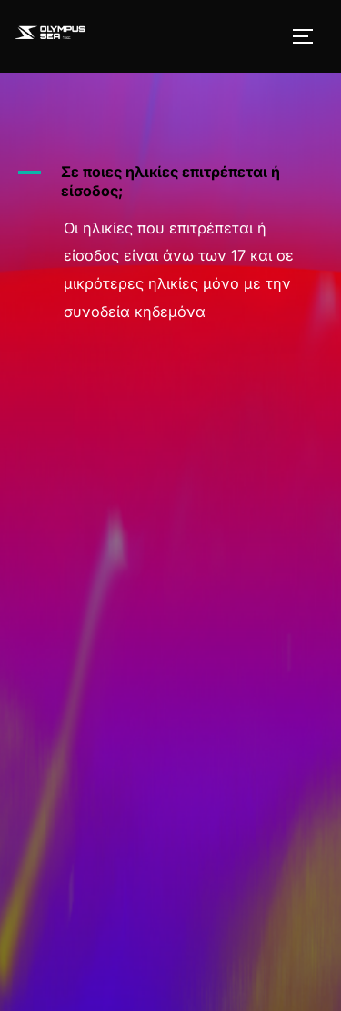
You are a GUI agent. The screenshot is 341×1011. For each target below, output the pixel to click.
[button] (170, 181)
